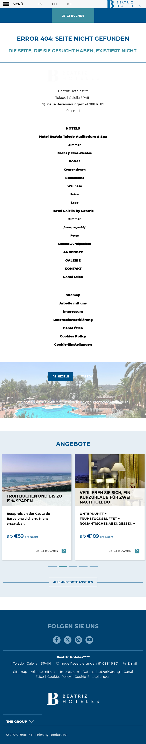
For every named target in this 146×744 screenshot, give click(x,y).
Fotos (74, 194)
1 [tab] (52, 566)
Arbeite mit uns (73, 303)
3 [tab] (73, 566)
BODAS (74, 161)
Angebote (73, 252)
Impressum (73, 311)
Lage (74, 202)
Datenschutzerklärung (73, 320)
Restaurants (74, 177)
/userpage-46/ (74, 227)
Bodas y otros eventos (74, 153)
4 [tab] (83, 566)
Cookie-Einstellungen (73, 344)
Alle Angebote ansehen (73, 582)
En (54, 4)
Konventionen (75, 169)
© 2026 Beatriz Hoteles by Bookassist (36, 735)
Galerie (73, 260)
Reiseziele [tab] (61, 376)
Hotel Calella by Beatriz (73, 211)
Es (40, 4)
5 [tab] (94, 566)
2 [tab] (63, 566)
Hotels (73, 128)
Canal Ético (73, 277)
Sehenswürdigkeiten (74, 243)
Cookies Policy (73, 336)
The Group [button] (20, 721)
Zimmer (74, 144)
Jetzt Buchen (73, 15)
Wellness (74, 186)
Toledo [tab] (87, 376)
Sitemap (73, 295)
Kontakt (73, 268)
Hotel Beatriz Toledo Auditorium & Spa (73, 136)
